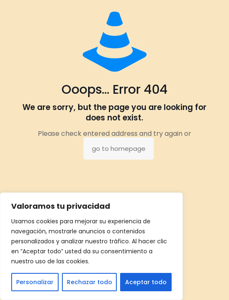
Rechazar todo (89, 282)
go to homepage (118, 148)
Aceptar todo (146, 282)
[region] (91, 246)
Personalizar (35, 282)
